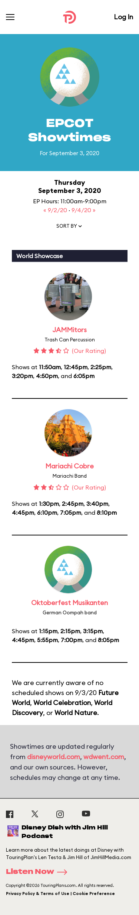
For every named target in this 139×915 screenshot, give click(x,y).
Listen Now (39, 872)
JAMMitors (69, 329)
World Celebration (62, 702)
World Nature (75, 712)
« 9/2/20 (56, 210)
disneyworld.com (53, 756)
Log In (123, 17)
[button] (69, 227)
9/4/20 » (84, 210)
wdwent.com (103, 756)
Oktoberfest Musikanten (69, 602)
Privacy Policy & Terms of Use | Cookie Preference (60, 893)
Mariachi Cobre (69, 466)
